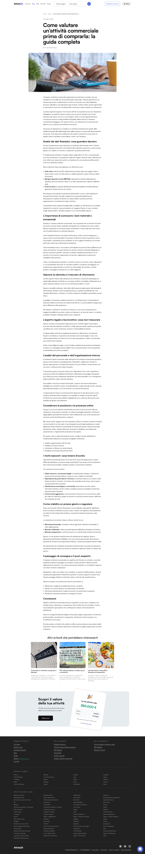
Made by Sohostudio (126, 850)
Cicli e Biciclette (77, 831)
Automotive (76, 800)
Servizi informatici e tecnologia (81, 826)
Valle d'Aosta (76, 784)
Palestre (105, 819)
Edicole (105, 807)
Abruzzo (16, 774)
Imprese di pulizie (107, 812)
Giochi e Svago (17, 812)
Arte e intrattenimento (49, 797)
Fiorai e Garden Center (49, 833)
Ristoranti (46, 823)
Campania (106, 774)
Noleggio (75, 819)
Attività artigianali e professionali (111, 797)
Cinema (105, 804)
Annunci (28, 3)
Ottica (104, 835)
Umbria (45, 784)
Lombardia (16, 779)
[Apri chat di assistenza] (140, 849)
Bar (14, 802)
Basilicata (46, 774)
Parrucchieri (47, 821)
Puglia (15, 782)
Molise (75, 779)
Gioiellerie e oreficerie (49, 812)
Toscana (105, 782)
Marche (45, 779)
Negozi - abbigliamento (50, 816)
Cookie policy (103, 850)
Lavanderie (16, 814)
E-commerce (76, 807)
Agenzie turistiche (48, 795)
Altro (104, 828)
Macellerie (46, 819)
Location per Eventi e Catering (21, 835)
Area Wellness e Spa (19, 797)
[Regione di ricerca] (64, 4)
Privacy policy (95, 850)
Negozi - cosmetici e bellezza (110, 816)
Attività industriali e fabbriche (51, 800)
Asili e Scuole (76, 797)
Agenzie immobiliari (19, 795)
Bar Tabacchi (47, 802)
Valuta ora (45, 718)
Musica (15, 816)
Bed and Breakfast (78, 802)
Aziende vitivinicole (108, 800)
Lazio (74, 777)
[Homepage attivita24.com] (18, 4)
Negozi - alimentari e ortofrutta (81, 816)
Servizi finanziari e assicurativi (51, 826)
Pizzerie (105, 821)
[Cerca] (85, 4)
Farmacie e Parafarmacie (109, 831)
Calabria (75, 774)
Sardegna (46, 782)
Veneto (105, 784)
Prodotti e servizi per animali (21, 823)
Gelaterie (105, 809)
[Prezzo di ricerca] (77, 4)
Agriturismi (106, 795)
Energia (75, 809)
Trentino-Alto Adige (19, 784)
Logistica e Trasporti (49, 814)
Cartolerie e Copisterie (49, 831)
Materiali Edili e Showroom (50, 835)
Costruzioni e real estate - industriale (53, 807)
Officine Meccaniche (19, 819)
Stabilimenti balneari (49, 828)
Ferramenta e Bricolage (20, 833)
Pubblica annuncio (112, 4)
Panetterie (16, 821)
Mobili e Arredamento (78, 814)
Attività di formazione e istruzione (22, 800)
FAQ (37, 3)
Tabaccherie (76, 828)
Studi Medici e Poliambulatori (21, 838)
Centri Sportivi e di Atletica (80, 804)
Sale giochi (76, 823)
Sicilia (74, 782)
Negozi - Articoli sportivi (79, 835)
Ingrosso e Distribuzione (109, 833)
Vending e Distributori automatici (22, 831)
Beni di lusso (106, 802)
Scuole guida (106, 823)
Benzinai (16, 804)
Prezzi (49, 3)
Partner (42, 3)
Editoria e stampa (18, 809)
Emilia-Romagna (18, 777)
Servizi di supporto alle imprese (22, 826)
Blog (33, 3)
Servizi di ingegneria (108, 826)
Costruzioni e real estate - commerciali (23, 807)
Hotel (74, 812)
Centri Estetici (47, 804)
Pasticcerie (76, 821)
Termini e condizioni (114, 850)
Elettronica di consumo (49, 809)
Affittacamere (76, 795)
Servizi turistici (17, 828)
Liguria (105, 777)
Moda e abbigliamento (109, 814)
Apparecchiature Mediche (80, 833)
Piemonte (105, 779)
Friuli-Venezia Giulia (49, 777)
